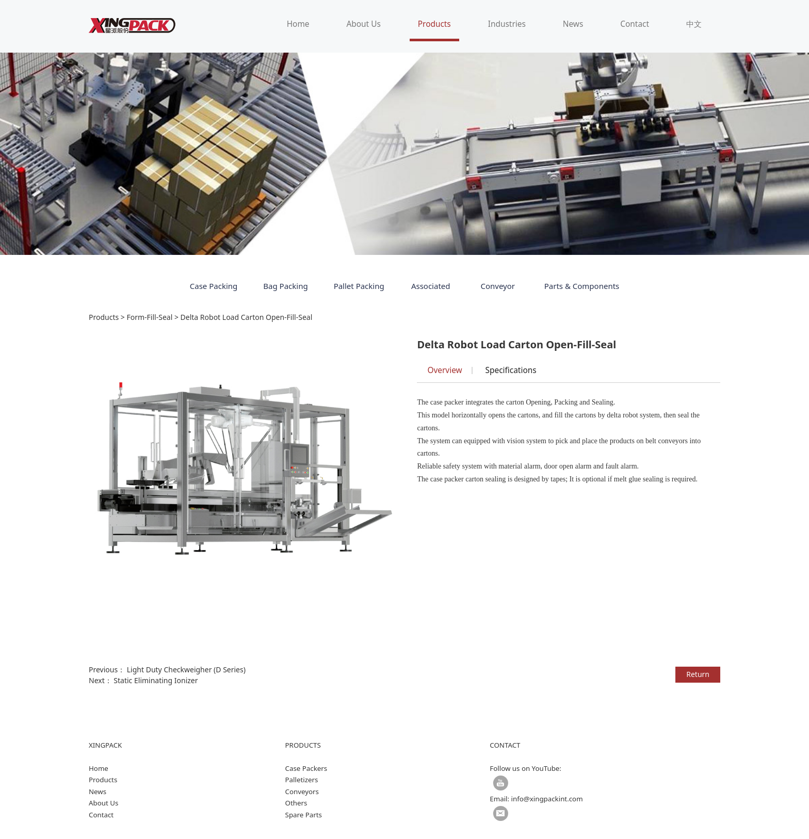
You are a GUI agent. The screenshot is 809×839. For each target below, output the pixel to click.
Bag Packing (285, 286)
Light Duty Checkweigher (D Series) (186, 669)
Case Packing (214, 286)
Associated (430, 286)
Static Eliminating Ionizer (156, 680)
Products (434, 24)
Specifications (511, 370)
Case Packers (306, 768)
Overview (444, 370)
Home (298, 24)
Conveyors (302, 791)
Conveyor (497, 286)
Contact (634, 24)
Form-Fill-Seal (149, 317)
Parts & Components (582, 286)
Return (697, 674)
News (573, 24)
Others (296, 803)
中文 (694, 24)
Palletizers (301, 779)
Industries (507, 24)
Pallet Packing (359, 286)
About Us (363, 24)
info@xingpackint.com (547, 798)
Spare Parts (303, 814)
